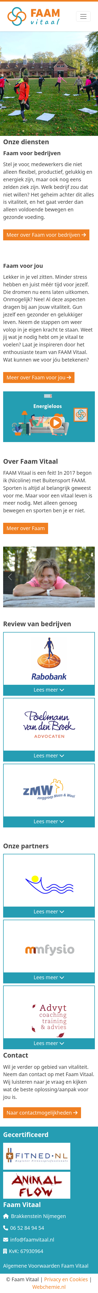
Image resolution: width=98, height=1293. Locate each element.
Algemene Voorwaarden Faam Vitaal (45, 1265)
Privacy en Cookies (66, 1279)
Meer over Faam (26, 528)
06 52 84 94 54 (23, 1227)
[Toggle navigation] (83, 16)
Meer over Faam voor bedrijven (46, 234)
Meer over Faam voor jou (39, 377)
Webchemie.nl (49, 1286)
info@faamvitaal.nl (28, 1239)
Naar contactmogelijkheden (42, 1112)
